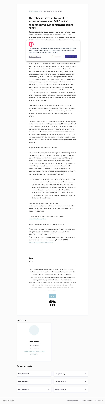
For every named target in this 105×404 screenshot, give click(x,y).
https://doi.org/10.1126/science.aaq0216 (41, 242)
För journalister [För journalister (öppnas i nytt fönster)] (87, 401)
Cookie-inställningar (35, 57)
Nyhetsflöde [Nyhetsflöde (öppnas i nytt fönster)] (99, 401)
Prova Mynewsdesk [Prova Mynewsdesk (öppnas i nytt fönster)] (73, 401)
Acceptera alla (71, 57)
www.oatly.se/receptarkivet (37, 219)
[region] (53, 50)
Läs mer (52, 296)
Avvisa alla (57, 57)
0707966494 (34, 354)
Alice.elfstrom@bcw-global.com (34, 351)
